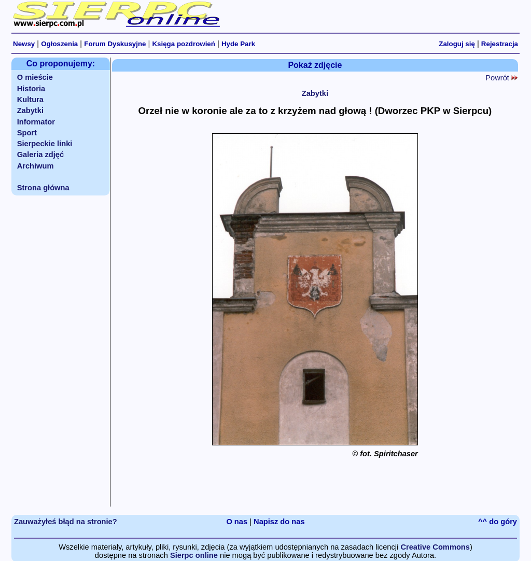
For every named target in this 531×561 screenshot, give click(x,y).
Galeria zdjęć (40, 154)
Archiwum (35, 166)
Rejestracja (499, 44)
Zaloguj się (457, 44)
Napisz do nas (279, 521)
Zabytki (30, 110)
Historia (31, 89)
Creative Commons (435, 547)
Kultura (30, 99)
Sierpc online (194, 555)
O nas (236, 521)
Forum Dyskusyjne (115, 44)
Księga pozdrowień (183, 44)
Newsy (24, 44)
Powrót (501, 78)
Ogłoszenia (59, 44)
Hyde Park (238, 44)
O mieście (35, 77)
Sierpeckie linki (45, 143)
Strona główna (43, 188)
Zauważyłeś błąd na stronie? (65, 521)
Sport (27, 133)
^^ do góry (497, 521)
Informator (36, 122)
